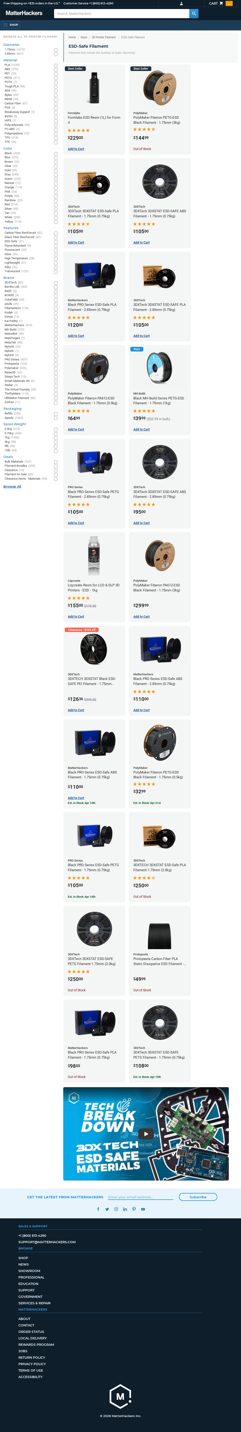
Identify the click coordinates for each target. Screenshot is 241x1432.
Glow (11, 254)
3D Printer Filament (103, 37)
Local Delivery (32, 1338)
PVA (10, 108)
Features (10, 228)
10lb (11, 450)
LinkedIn (125, 1209)
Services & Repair (34, 1303)
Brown (12, 162)
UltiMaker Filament (20, 398)
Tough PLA (15, 86)
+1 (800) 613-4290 (101, 3)
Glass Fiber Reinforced (23, 237)
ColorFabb (14, 300)
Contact (26, 1325)
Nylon (12, 95)
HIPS (10, 120)
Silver (11, 209)
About (24, 1319)
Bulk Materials (18, 462)
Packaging (12, 409)
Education (28, 1284)
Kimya (12, 317)
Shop (23, 1258)
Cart (221, 3)
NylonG (13, 347)
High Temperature (19, 258)
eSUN (12, 304)
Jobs (22, 1351)
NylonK (12, 351)
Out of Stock (142, 149)
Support (26, 1290)
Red (11, 204)
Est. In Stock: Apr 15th (147, 1077)
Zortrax (12, 402)
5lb (10, 446)
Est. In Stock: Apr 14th (81, 896)
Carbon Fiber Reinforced (24, 233)
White (12, 217)
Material (10, 60)
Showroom (29, 1271)
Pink (11, 192)
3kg (10, 442)
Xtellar (11, 385)
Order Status (31, 1332)
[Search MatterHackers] (193, 13)
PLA (12, 65)
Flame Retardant (18, 246)
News (23, 1264)
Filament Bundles (20, 466)
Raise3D (13, 372)
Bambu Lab (16, 287)
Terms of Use (30, 1370)
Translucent (17, 271)
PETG (12, 78)
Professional (31, 1277)
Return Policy (31, 1357)
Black (12, 153)
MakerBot (14, 334)
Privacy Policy (32, 1364)
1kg (12, 437)
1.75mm (15, 49)
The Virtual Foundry (20, 389)
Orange (13, 187)
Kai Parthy (14, 321)
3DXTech (14, 282)
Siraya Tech (15, 377)
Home (72, 37)
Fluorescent (16, 250)
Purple (12, 196)
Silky (11, 267)
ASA (11, 91)
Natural (13, 183)
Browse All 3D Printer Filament (30, 36)
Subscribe (198, 1197)
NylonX (12, 355)
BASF (11, 291)
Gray (12, 174)
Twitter (107, 1209)
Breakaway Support (20, 112)
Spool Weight (14, 424)
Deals (8, 457)
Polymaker (16, 368)
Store (83, 37)
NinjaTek (14, 342)
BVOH (11, 116)
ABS (11, 69)
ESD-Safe (14, 241)
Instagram (116, 1209)
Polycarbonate (17, 125)
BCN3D (12, 295)
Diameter (11, 45)
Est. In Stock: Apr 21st (147, 803)
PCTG (11, 82)
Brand (8, 278)
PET (11, 73)
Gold (11, 170)
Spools (14, 418)
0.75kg (13, 433)
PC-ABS (12, 129)
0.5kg (12, 429)
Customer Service (75, 3)
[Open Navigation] (10, 25)
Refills (13, 413)
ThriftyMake (17, 394)
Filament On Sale (19, 474)
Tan (10, 213)
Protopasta (16, 364)
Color (7, 148)
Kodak (11, 312)
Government (30, 1297)
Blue (12, 157)
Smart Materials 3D (20, 381)
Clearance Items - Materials (26, 479)
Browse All (12, 486)
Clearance (14, 470)
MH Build (15, 330)
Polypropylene (17, 133)
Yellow (13, 222)
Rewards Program (36, 1345)
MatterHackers (18, 325)
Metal (12, 99)
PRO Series (16, 359)
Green (13, 179)
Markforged (15, 338)
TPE (11, 142)
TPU (11, 138)
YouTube (143, 1209)
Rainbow (14, 200)
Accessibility (30, 1377)
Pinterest (134, 1209)
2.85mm (14, 54)
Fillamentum (17, 308)
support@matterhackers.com (47, 1242)
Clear (11, 166)
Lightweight (15, 263)
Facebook (98, 1209)
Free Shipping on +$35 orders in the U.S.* (31, 3)
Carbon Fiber (16, 103)
